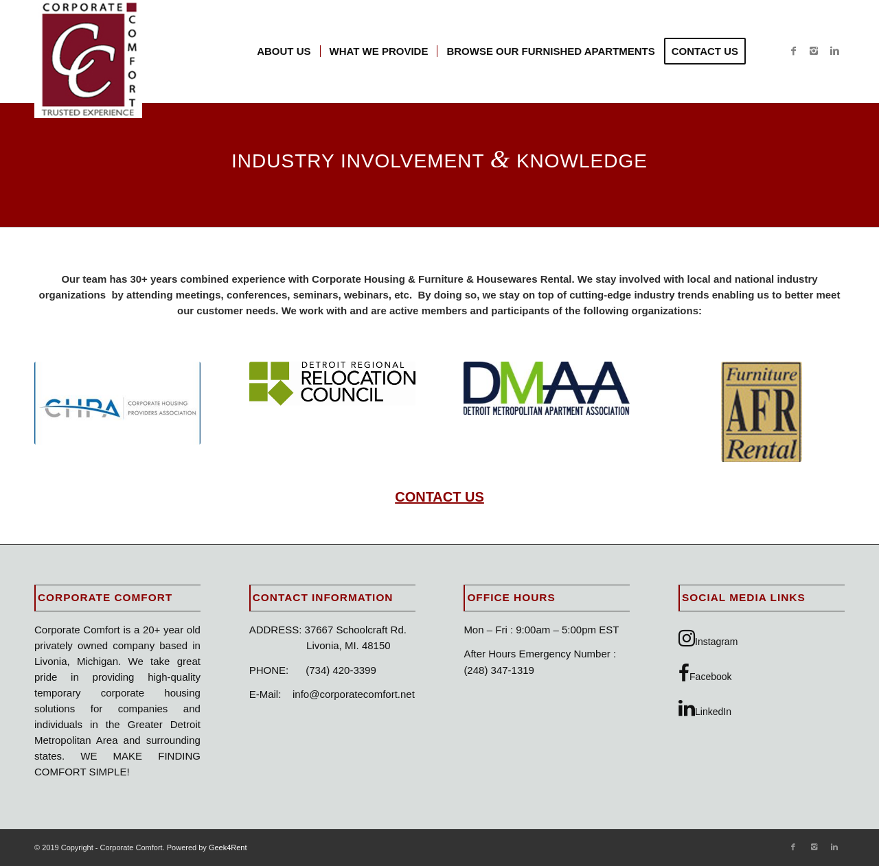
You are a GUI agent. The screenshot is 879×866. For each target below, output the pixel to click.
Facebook (704, 673)
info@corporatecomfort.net (354, 694)
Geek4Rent (228, 847)
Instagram (708, 638)
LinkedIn (704, 708)
